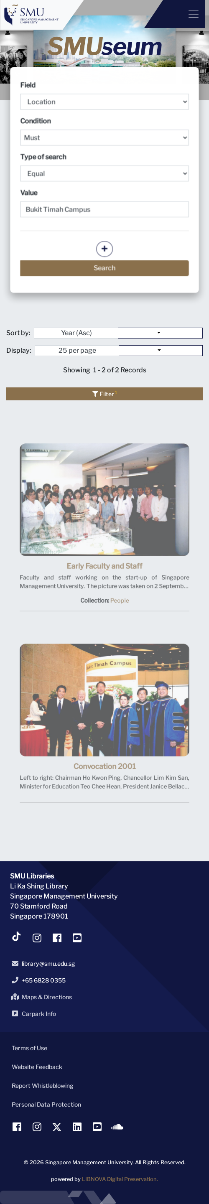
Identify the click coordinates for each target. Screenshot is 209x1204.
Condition (104, 131)
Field (104, 96)
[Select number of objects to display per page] (161, 350)
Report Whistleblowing (43, 1085)
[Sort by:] (160, 333)
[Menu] (174, 14)
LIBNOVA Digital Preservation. (120, 1179)
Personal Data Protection (46, 1104)
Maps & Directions (40, 996)
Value (29, 193)
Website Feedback (37, 1066)
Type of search (104, 167)
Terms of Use (29, 1047)
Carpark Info (32, 1013)
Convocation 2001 (104, 772)
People (118, 603)
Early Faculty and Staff (104, 571)
